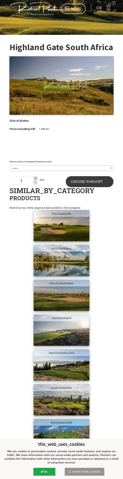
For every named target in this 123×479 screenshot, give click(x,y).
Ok (45, 471)
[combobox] (61, 168)
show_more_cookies (87, 471)
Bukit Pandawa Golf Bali (61, 422)
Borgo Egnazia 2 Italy (61, 213)
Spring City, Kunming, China (61, 353)
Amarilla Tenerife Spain (61, 387)
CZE (99, 8)
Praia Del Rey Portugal (61, 318)
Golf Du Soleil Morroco (61, 248)
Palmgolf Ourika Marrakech (61, 283)
